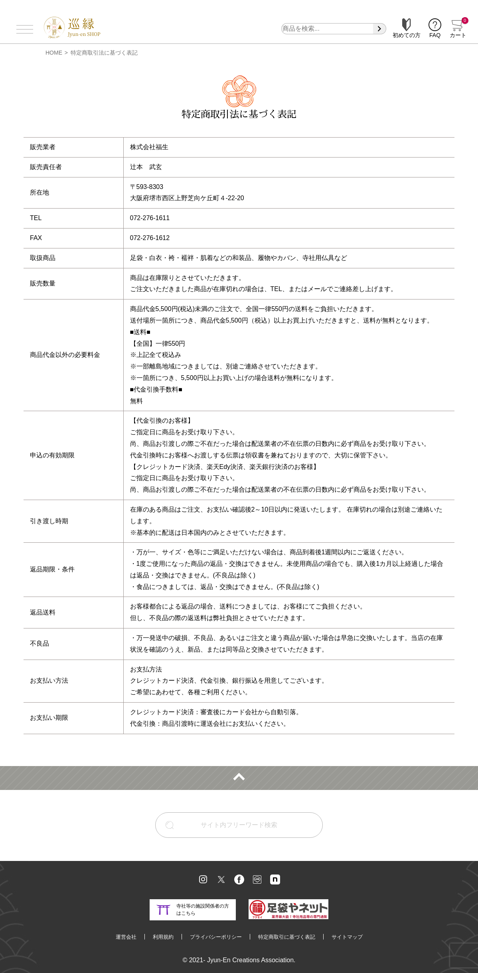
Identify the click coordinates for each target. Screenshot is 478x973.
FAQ (435, 28)
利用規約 (158, 937)
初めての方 (407, 28)
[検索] (379, 28)
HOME (53, 52)
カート (458, 28)
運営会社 (120, 937)
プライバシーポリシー (214, 937)
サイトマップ (352, 937)
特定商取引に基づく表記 (289, 937)
